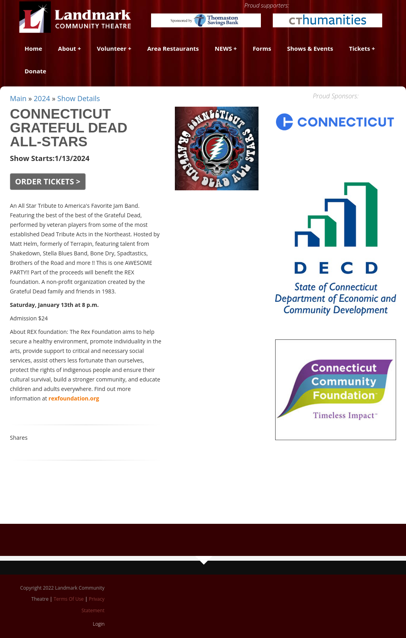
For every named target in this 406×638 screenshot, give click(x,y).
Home (33, 48)
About (67, 48)
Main (18, 98)
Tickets (359, 48)
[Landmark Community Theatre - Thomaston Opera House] (75, 16)
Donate (35, 71)
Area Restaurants (173, 48)
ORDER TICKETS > (47, 181)
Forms (262, 48)
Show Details (78, 98)
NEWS (223, 48)
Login (98, 624)
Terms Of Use (69, 599)
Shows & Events (310, 48)
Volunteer (111, 48)
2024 (42, 98)
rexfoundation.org (73, 398)
